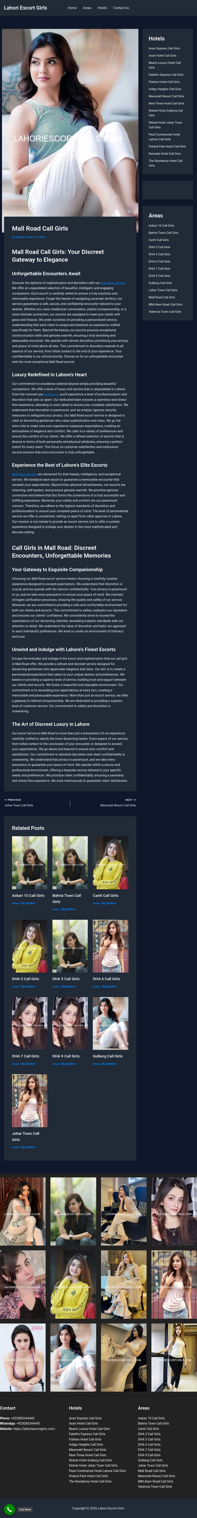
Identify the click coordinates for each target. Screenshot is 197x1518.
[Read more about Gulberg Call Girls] (110, 1023)
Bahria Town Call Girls (164, 237)
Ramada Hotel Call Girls (165, 158)
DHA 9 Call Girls (66, 1056)
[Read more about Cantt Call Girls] (110, 863)
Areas (87, 8)
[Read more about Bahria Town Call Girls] (70, 863)
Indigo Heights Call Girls (166, 89)
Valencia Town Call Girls (166, 316)
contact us (51, 394)
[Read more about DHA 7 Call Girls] (29, 1023)
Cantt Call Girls (106, 895)
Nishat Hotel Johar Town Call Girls (93, 1465)
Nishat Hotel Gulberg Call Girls (90, 1460)
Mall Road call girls (114, 283)
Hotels (102, 8)
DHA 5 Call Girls (66, 979)
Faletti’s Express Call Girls (167, 75)
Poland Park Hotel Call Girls (88, 1476)
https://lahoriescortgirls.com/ (27, 1428)
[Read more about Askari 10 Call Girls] (29, 863)
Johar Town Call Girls (164, 295)
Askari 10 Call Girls (29, 895)
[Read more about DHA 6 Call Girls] (110, 946)
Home (72, 8)
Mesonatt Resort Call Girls (167, 96)
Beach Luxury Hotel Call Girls (89, 1428)
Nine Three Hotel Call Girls (167, 103)
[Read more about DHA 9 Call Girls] (70, 1023)
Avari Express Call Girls (165, 48)
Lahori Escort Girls (25, 8)
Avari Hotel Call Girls (163, 55)
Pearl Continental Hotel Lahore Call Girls (97, 1470)
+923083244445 (17, 1418)
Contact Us (121, 8)
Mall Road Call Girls (162, 302)
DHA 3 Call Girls (26, 979)
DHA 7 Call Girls (26, 1056)
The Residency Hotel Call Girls (90, 1481)
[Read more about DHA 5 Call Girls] (70, 946)
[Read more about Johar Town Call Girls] (29, 1100)
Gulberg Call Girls (108, 1056)
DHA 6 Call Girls (107, 979)
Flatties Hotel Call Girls (165, 82)
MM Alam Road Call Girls (166, 309)
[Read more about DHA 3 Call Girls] (29, 946)
